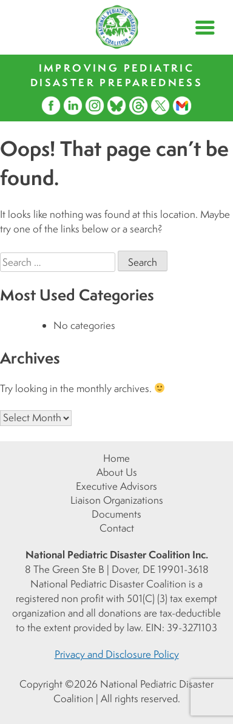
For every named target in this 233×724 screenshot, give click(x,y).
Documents (116, 514)
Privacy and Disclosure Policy (117, 654)
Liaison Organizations (116, 500)
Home (116, 458)
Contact (117, 528)
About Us (116, 472)
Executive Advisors (116, 486)
